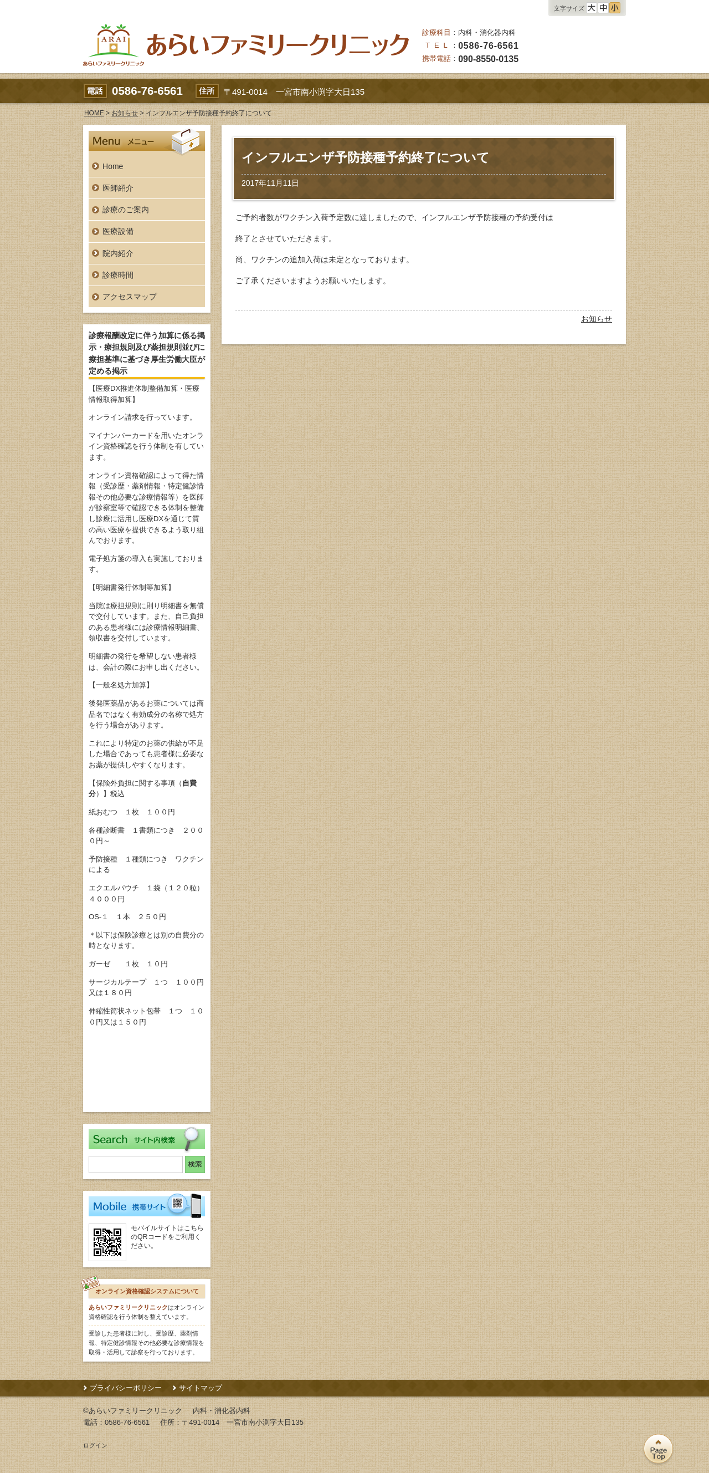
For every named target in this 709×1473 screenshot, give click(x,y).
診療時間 (117, 275)
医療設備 (117, 231)
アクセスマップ (129, 296)
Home (112, 166)
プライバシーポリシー (126, 1388)
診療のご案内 (125, 209)
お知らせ (596, 318)
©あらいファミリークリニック (132, 1410)
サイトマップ (200, 1388)
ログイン (95, 1445)
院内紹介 (117, 253)
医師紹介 (117, 188)
